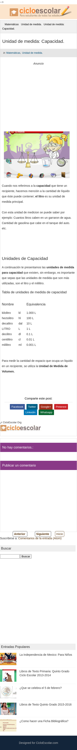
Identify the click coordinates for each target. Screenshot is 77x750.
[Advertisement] (38, 96)
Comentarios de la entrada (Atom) (40, 538)
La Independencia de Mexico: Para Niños (46, 654)
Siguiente (42, 534)
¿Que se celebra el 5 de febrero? (41, 688)
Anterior (19, 534)
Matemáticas (12, 24)
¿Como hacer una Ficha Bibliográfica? (44, 721)
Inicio (59, 534)
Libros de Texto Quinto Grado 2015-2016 (45, 704)
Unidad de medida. (31, 24)
